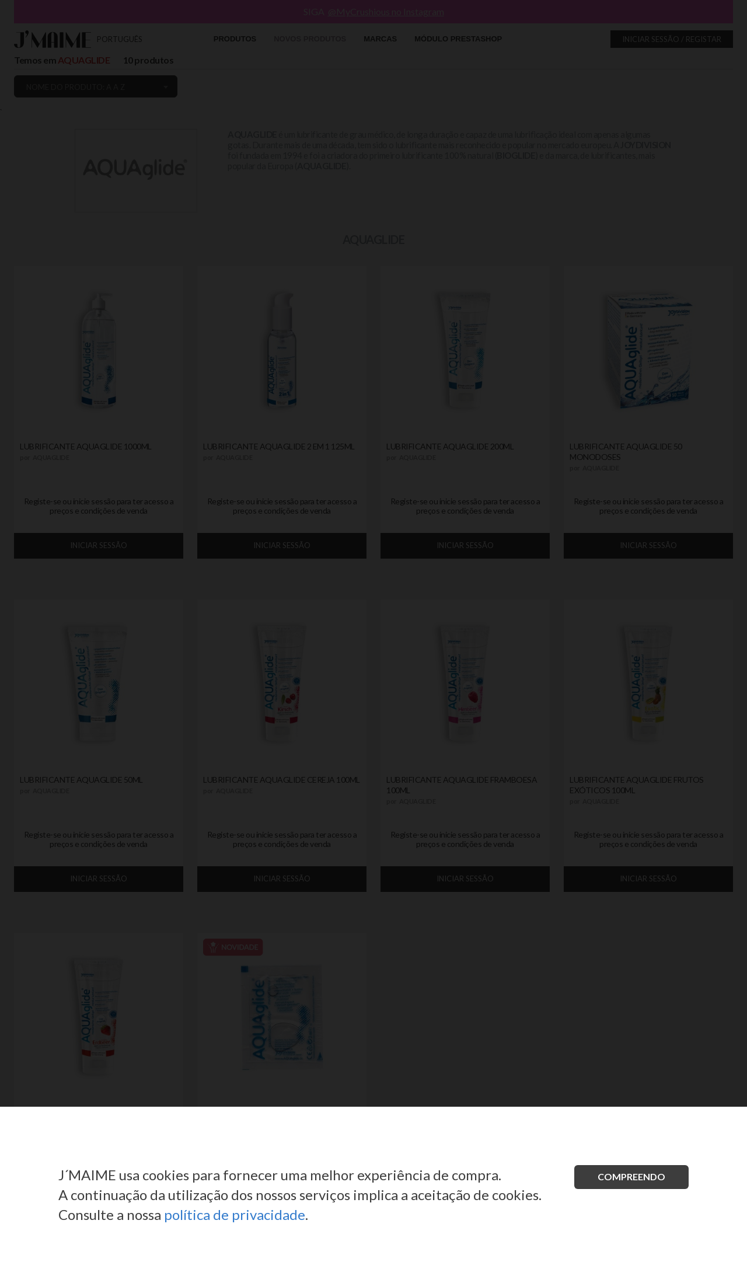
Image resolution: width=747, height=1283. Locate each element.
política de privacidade (234, 1214)
